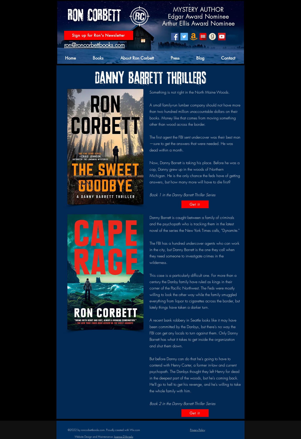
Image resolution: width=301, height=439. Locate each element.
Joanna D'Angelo (123, 436)
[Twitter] (184, 36)
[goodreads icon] (212, 36)
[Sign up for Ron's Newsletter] (98, 35)
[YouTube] (222, 36)
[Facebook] (175, 36)
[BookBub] (203, 36)
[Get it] (195, 204)
